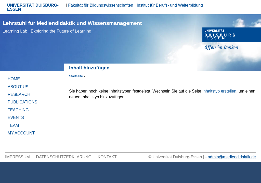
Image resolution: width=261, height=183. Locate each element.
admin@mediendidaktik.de (232, 157)
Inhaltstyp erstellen (219, 91)
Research (19, 94)
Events (16, 117)
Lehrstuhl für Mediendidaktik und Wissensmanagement (72, 27)
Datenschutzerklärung (64, 157)
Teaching (18, 110)
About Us (18, 87)
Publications (22, 102)
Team (13, 125)
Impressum (17, 157)
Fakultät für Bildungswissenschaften (100, 5)
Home (14, 79)
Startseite (76, 76)
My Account (21, 133)
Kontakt (107, 157)
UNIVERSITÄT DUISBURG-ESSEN (33, 7)
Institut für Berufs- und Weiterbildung (170, 5)
